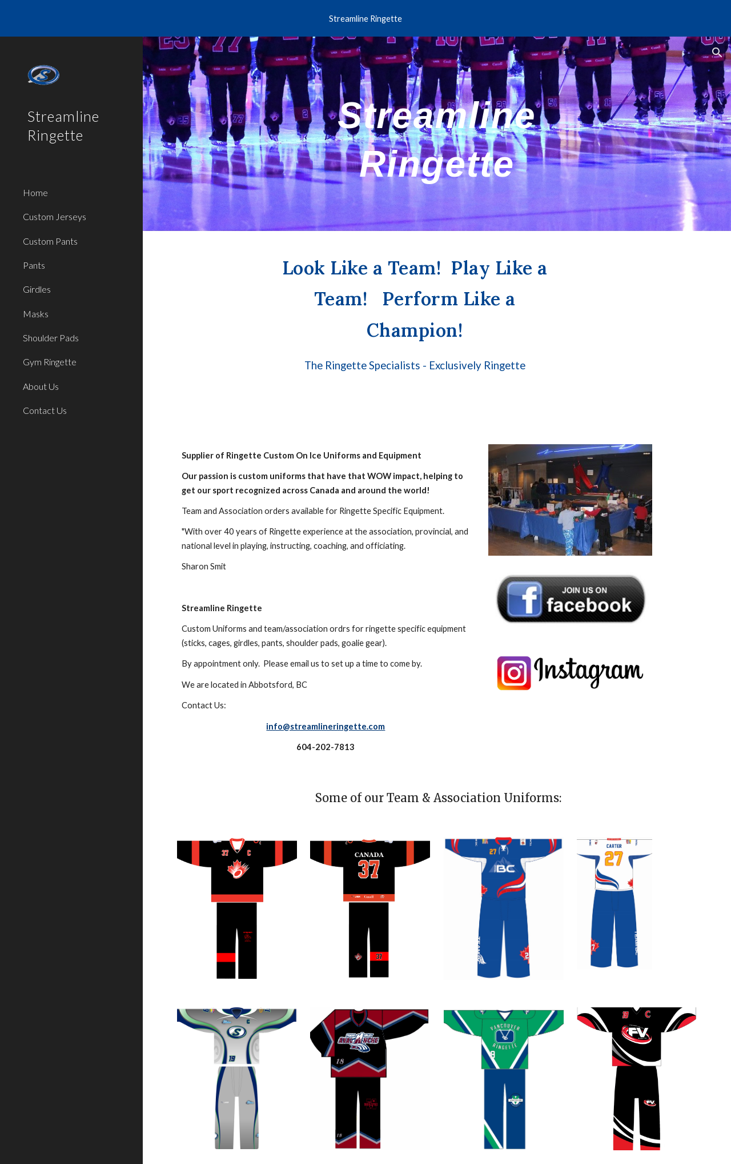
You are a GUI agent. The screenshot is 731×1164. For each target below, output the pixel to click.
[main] (437, 134)
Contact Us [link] (45, 410)
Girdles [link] (37, 289)
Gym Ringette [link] (50, 361)
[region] (365, 18)
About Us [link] (41, 386)
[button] (717, 52)
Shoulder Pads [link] (51, 337)
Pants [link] (34, 265)
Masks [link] (36, 313)
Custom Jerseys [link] (54, 216)
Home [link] (35, 192)
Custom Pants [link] (50, 241)
